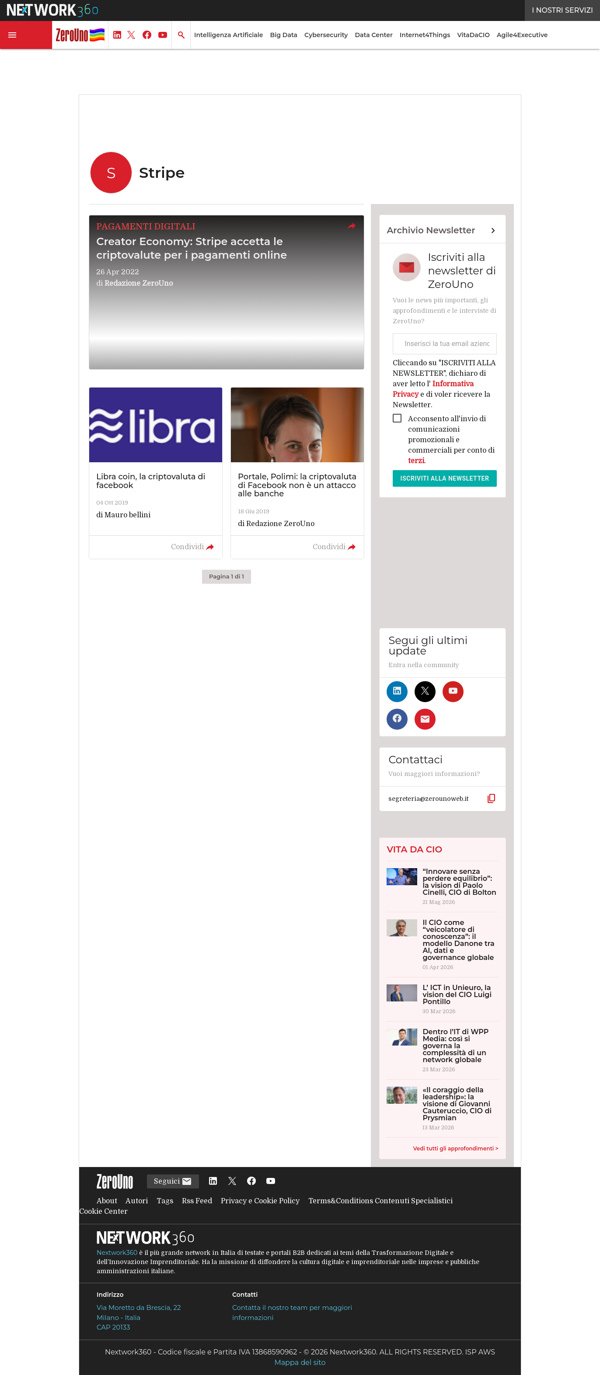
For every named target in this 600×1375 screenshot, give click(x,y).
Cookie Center (103, 1212)
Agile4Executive (522, 35)
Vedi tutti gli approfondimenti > (456, 1148)
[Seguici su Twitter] (425, 691)
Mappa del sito (299, 1362)
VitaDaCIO (473, 35)
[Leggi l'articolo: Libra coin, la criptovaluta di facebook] (155, 473)
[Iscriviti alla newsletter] (425, 719)
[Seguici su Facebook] (397, 719)
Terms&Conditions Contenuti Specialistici (380, 1201)
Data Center (373, 35)
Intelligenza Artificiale (228, 35)
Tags (165, 1201)
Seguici (173, 1181)
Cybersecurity (326, 35)
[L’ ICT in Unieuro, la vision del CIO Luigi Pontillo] (442, 999)
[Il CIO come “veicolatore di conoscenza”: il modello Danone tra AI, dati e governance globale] (442, 944)
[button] (26, 35)
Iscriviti (445, 478)
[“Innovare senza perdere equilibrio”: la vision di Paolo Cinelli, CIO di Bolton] (442, 886)
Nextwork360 (117, 1253)
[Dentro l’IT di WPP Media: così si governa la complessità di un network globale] (442, 1050)
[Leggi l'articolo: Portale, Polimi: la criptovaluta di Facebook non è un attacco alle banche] (297, 473)
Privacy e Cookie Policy (260, 1201)
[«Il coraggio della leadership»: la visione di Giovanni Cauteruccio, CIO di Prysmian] (442, 1108)
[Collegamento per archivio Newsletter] (442, 230)
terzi (416, 461)
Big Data (284, 35)
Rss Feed (197, 1201)
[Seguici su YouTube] (453, 691)
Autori (137, 1201)
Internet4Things (425, 35)
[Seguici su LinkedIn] (397, 691)
